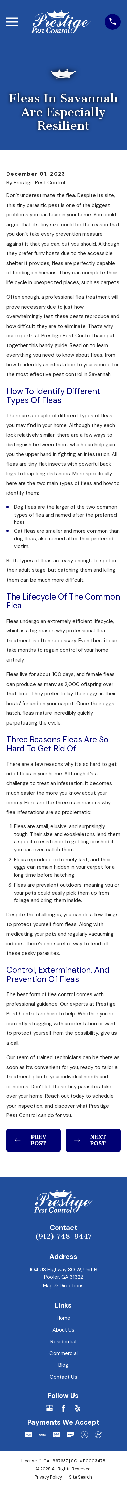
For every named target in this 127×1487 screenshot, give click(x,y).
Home (63, 1318)
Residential (63, 1341)
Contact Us (63, 1377)
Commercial (63, 1353)
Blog (63, 1365)
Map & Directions (63, 1285)
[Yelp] (77, 1408)
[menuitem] (48, 1477)
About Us (63, 1329)
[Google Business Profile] (49, 1408)
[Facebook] (63, 1408)
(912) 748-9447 (63, 1236)
